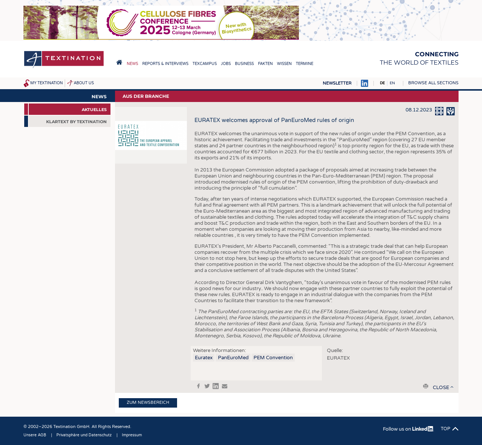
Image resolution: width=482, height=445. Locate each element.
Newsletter (337, 83)
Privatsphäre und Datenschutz (84, 435)
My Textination (46, 83)
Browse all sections (433, 82)
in (215, 386)
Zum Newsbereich (148, 402)
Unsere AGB (34, 435)
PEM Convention (273, 358)
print (425, 386)
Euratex (204, 358)
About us (84, 83)
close (441, 388)
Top (445, 428)
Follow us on (408, 429)
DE (382, 83)
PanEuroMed (233, 358)
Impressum (132, 435)
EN (392, 83)
